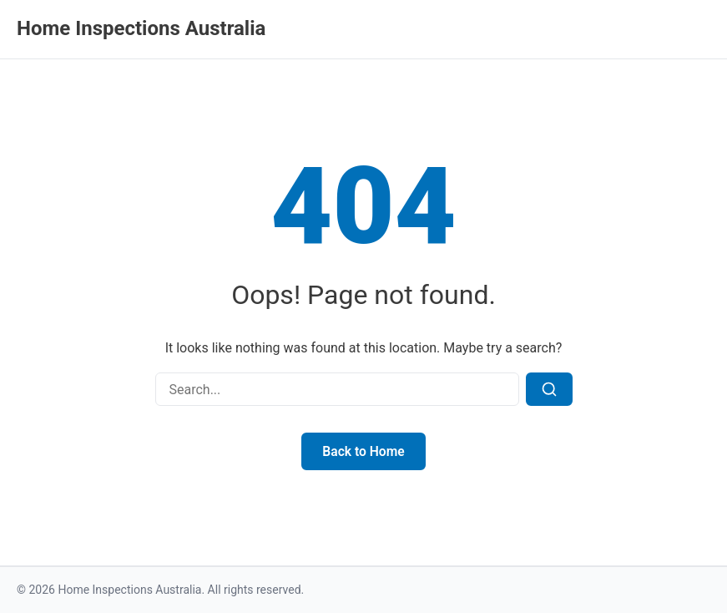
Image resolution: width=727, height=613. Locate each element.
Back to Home (363, 451)
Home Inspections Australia (141, 28)
